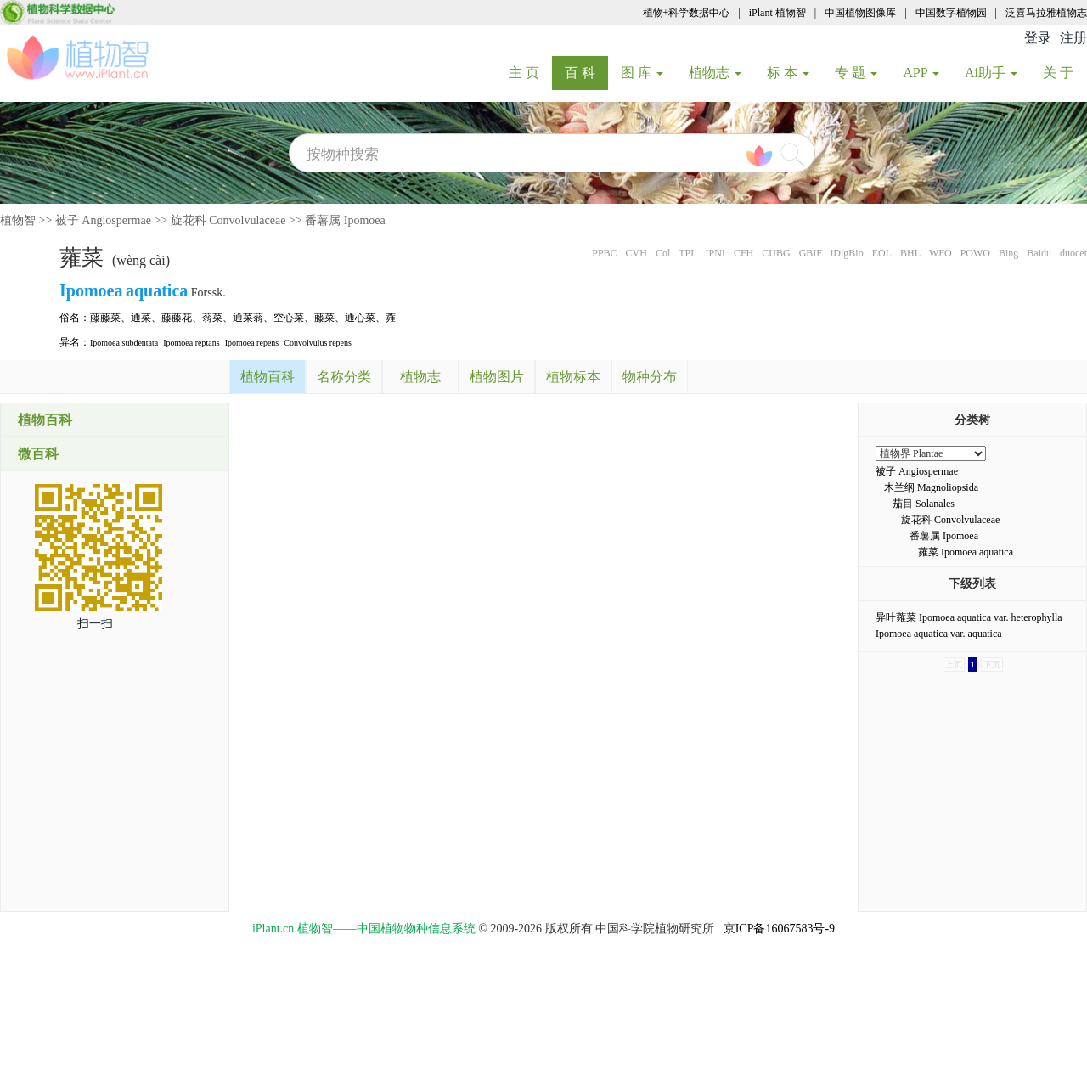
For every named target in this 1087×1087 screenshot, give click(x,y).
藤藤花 (176, 318)
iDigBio (847, 253)
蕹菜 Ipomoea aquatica (965, 552)
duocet (1073, 253)
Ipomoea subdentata (124, 342)
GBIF (810, 253)
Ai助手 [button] (991, 72)
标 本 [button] (788, 72)
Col (663, 253)
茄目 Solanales (924, 504)
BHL (910, 253)
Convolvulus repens (318, 342)
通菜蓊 (248, 318)
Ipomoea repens (252, 342)
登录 (1037, 38)
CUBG (776, 253)
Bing (1008, 253)
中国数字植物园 (951, 13)
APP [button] (921, 72)
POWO (975, 253)
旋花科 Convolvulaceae (228, 220)
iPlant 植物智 (777, 13)
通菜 (141, 318)
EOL (882, 253)
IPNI (715, 253)
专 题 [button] (856, 72)
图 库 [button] (642, 72)
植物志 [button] (715, 72)
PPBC (604, 253)
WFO (940, 253)
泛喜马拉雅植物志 (1046, 13)
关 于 (1064, 72)
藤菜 (324, 318)
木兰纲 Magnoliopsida (931, 487)
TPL (687, 253)
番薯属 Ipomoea (345, 220)
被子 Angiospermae (103, 220)
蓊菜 (212, 318)
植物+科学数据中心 (686, 13)
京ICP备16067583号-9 (779, 928)
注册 (1073, 38)
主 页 (530, 72)
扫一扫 (95, 623)
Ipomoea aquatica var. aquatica (939, 633)
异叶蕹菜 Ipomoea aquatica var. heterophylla (969, 617)
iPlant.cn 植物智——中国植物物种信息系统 (364, 928)
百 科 (586, 72)
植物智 (18, 220)
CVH (636, 253)
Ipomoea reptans (191, 342)
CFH (743, 253)
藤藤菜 (105, 318)
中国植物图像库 (860, 13)
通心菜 (360, 318)
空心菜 (288, 318)
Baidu (1039, 253)
